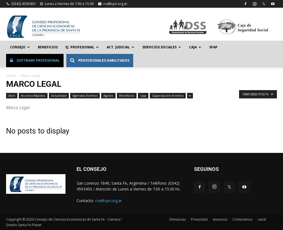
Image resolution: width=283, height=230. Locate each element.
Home (11, 75)
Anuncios (220, 219)
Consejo (20, 47)
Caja (195, 47)
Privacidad (199, 219)
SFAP (213, 47)
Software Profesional (35, 60)
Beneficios (48, 47)
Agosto (108, 95)
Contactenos (242, 219)
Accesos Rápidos (33, 95)
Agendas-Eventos (85, 95)
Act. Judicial (120, 47)
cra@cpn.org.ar (115, 3)
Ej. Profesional (82, 47)
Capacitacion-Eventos (168, 95)
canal (262, 219)
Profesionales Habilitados (99, 60)
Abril (11, 95)
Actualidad (59, 95)
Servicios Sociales (161, 47)
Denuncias (177, 219)
